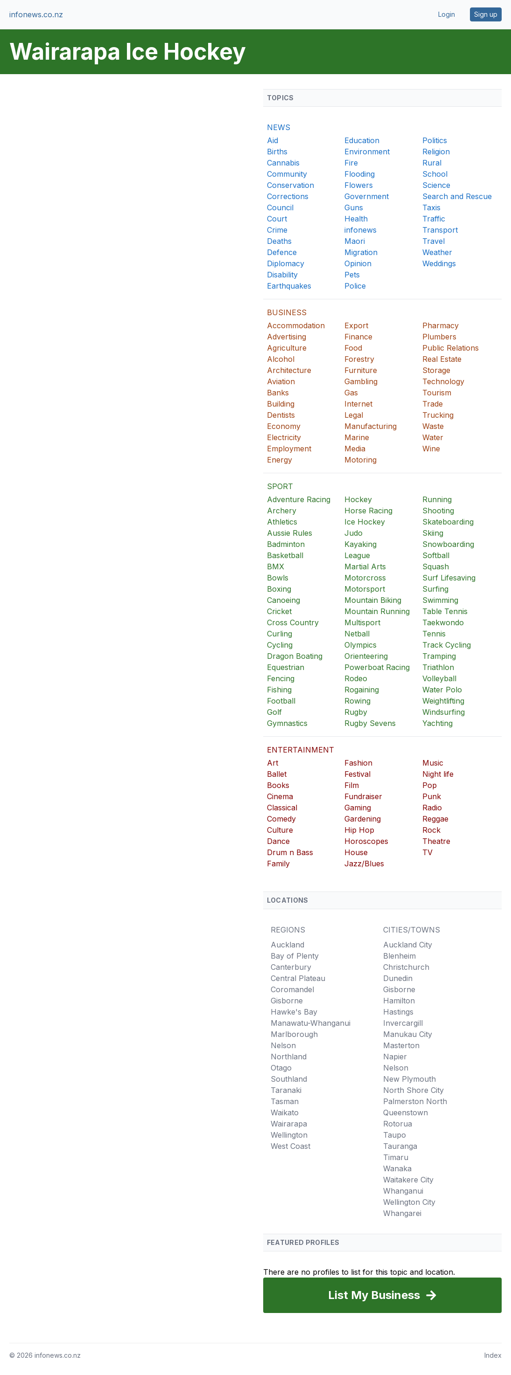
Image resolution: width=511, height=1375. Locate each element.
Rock (431, 830)
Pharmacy (440, 325)
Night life (438, 774)
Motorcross (365, 577)
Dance (278, 841)
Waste (433, 426)
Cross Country (293, 622)
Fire (351, 162)
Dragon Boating (294, 656)
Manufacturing (370, 426)
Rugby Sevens (370, 723)
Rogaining (361, 689)
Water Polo (442, 689)
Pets (352, 274)
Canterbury (291, 967)
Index (493, 1355)
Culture (280, 830)
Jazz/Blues (364, 863)
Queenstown (405, 1112)
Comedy (281, 818)
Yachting (437, 723)
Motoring (360, 459)
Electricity (284, 437)
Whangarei (402, 1213)
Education (361, 140)
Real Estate (442, 359)
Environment (367, 151)
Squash (435, 566)
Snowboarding (448, 544)
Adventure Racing (298, 499)
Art (272, 762)
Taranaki (286, 1090)
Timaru (395, 1157)
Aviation (281, 381)
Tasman (285, 1101)
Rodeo (355, 678)
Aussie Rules (289, 533)
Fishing (279, 689)
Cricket (279, 611)
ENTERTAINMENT (300, 749)
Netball (357, 633)
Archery (281, 510)
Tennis (434, 633)
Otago (281, 1067)
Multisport (362, 622)
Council (280, 207)
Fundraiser (363, 796)
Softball (435, 555)
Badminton (286, 544)
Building (280, 403)
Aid (272, 140)
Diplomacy (285, 263)
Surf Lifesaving (449, 577)
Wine (431, 448)
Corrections (287, 196)
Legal (353, 415)
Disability (282, 274)
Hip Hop (359, 830)
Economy (284, 426)
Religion (436, 151)
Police (355, 285)
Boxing (279, 589)
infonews (360, 230)
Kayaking (360, 544)
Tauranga (400, 1146)
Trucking (438, 415)
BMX (275, 566)
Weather (437, 252)
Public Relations (450, 347)
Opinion (357, 263)
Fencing (280, 678)
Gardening (362, 818)
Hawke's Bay (294, 1011)
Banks (278, 392)
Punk (431, 796)
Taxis (431, 207)
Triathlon (438, 667)
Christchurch (406, 967)
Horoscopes (366, 841)
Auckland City (407, 944)
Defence (282, 252)
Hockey (358, 499)
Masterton (401, 1045)
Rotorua (397, 1123)
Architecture (289, 370)
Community (287, 174)
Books (278, 785)
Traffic (433, 218)
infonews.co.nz (36, 14)
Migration (361, 252)
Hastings (398, 1011)
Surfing (435, 589)
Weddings (439, 263)
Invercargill (403, 1023)
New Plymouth (409, 1079)
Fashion (358, 762)
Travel (433, 241)
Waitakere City (408, 1179)
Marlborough (294, 1034)
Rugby (355, 712)
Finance (358, 336)
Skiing (432, 533)
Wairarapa (289, 1123)
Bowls (277, 577)
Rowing (357, 700)
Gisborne (287, 1000)
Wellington (289, 1135)
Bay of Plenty (295, 955)
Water (432, 437)
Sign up (485, 14)
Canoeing (283, 600)
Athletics (282, 521)
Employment (289, 448)
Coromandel (292, 989)
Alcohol (280, 359)
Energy (279, 459)
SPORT (280, 486)
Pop (429, 785)
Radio (432, 807)
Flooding (359, 174)
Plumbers (439, 336)
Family (278, 863)
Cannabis (283, 162)
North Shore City (413, 1090)
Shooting (438, 510)
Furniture (360, 370)
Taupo (394, 1135)
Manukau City (407, 1034)
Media (354, 448)
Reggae (435, 818)
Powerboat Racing (377, 667)
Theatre (436, 841)
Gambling (361, 381)
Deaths (279, 241)
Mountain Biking (372, 600)
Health (356, 218)
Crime (277, 230)
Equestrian (285, 667)
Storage (436, 370)
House (356, 852)
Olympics (360, 644)
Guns (353, 207)
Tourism (436, 392)
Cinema (280, 796)
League (357, 555)
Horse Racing (368, 510)
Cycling (280, 644)
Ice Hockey (364, 521)
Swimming (440, 600)
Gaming (357, 807)
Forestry (359, 359)
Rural (431, 162)
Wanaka (397, 1168)
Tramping (439, 656)
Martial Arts (365, 566)
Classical (282, 807)
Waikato (285, 1112)
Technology (443, 381)
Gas (351, 392)
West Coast (290, 1146)
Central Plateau (298, 978)
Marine (356, 437)
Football (281, 700)
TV (427, 852)
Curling (279, 633)
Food (353, 347)
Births (277, 151)
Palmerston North (415, 1101)
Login (446, 14)
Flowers (358, 185)
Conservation (290, 185)
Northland (289, 1056)
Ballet (277, 774)
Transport (440, 230)
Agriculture (287, 347)
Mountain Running (377, 611)
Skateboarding (448, 521)
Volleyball (439, 678)
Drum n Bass (290, 852)
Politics (434, 140)
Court (277, 218)
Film (351, 785)
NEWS (278, 127)
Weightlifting (443, 700)
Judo (353, 533)
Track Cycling (446, 644)
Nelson (283, 1045)
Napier (395, 1056)
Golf (274, 712)
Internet (358, 403)
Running (437, 499)
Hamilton (399, 1000)
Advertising (286, 336)
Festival (357, 774)
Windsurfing (443, 712)
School (435, 174)
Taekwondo (443, 622)
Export (356, 325)
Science (436, 185)
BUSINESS (287, 312)
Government (366, 196)
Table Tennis (445, 611)
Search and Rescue (457, 196)
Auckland (287, 944)
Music (432, 762)
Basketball (285, 555)
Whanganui (403, 1190)
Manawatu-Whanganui (310, 1023)
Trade (432, 403)
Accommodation (296, 325)
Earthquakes (289, 285)
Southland (289, 1079)
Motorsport (364, 589)
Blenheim (399, 955)
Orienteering (366, 656)
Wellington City (409, 1202)
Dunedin (398, 978)
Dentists (281, 415)
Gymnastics (287, 723)
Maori (354, 241)
